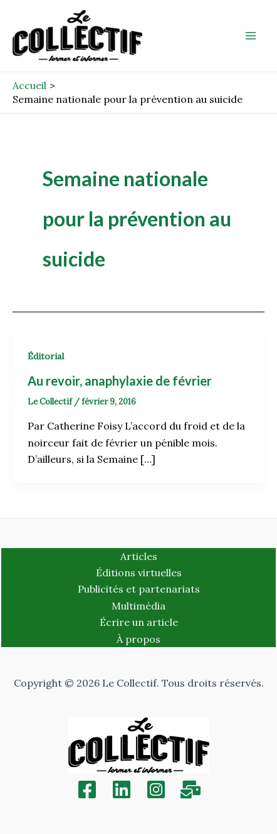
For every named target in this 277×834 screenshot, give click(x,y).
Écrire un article (139, 622)
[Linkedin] (122, 789)
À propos (138, 639)
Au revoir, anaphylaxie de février (120, 380)
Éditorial (46, 356)
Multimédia (138, 605)
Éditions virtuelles (139, 572)
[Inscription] (190, 789)
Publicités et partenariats (139, 589)
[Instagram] (156, 789)
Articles (138, 556)
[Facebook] (87, 789)
